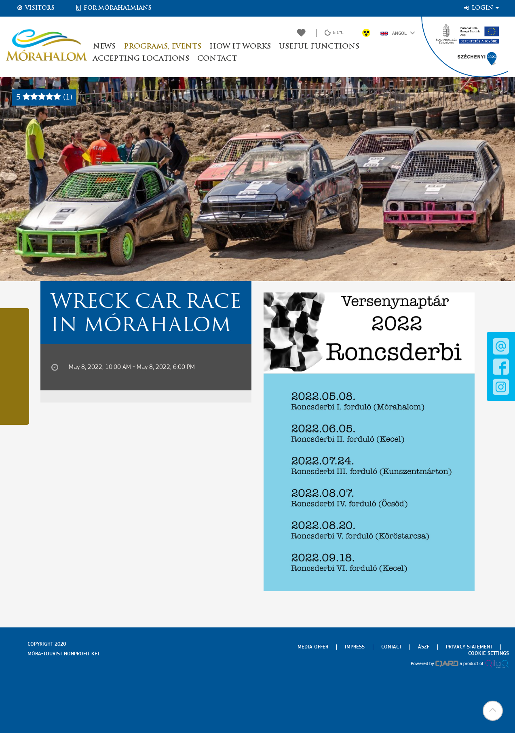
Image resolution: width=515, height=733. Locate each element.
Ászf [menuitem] (423, 647)
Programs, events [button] (162, 46)
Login (481, 8)
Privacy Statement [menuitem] (469, 647)
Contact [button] (217, 58)
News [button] (104, 46)
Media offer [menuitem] (313, 647)
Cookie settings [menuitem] (488, 653)
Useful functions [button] (319, 46)
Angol (397, 33)
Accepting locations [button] (141, 58)
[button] (493, 711)
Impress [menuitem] (355, 647)
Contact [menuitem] (391, 647)
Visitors (35, 8)
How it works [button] (240, 46)
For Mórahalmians (113, 8)
